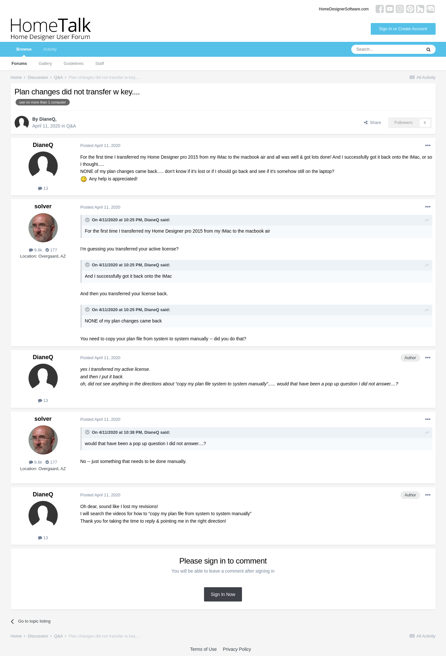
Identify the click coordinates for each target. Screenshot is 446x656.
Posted (100, 145)
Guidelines (73, 63)
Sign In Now (223, 594)
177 (51, 250)
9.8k (35, 250)
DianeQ (47, 119)
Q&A (71, 125)
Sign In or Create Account (403, 28)
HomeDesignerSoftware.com (343, 9)
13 (43, 188)
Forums (19, 63)
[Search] (386, 49)
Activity (49, 49)
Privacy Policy (237, 649)
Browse (24, 52)
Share (372, 122)
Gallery (45, 63)
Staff (99, 63)
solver (43, 206)
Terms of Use (203, 649)
